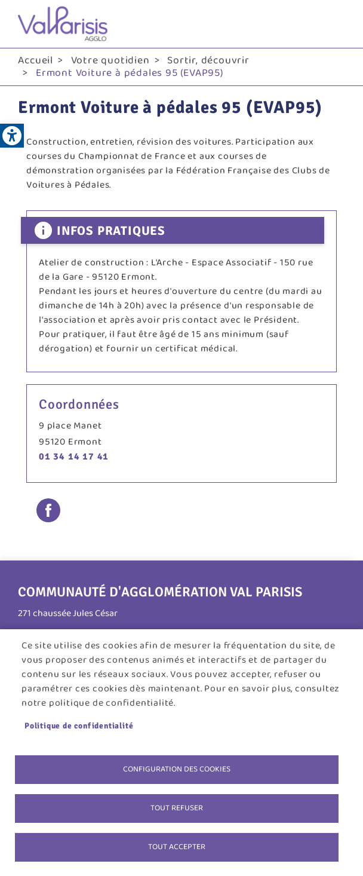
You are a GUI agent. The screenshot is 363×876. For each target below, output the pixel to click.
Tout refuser (176, 807)
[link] (12, 136)
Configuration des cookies (176, 769)
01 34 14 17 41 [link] (74, 456)
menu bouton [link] (333, 24)
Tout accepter (176, 846)
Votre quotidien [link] (110, 60)
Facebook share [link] (48, 510)
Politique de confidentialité (78, 726)
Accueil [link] (35, 60)
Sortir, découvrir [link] (208, 60)
